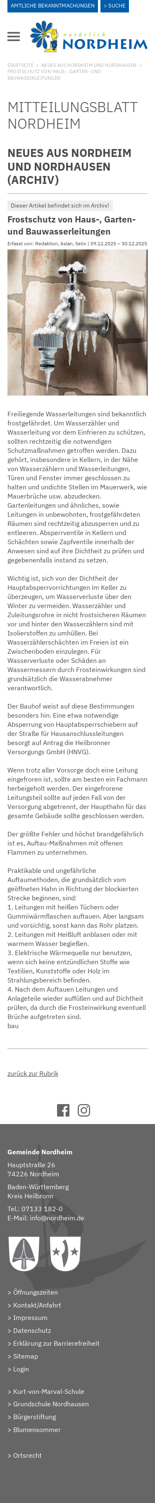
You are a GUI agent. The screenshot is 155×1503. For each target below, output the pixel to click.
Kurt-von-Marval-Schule (48, 1391)
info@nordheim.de (57, 1218)
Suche (117, 5)
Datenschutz (32, 1330)
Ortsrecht (27, 1455)
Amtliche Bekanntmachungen (53, 5)
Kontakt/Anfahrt (37, 1305)
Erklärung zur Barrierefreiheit (56, 1343)
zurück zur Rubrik (32, 1073)
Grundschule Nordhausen (51, 1404)
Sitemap (25, 1356)
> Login (18, 1369)
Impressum (30, 1317)
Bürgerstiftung (34, 1417)
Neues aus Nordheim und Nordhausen (89, 65)
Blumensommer (37, 1429)
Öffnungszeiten (35, 1292)
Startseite (20, 65)
